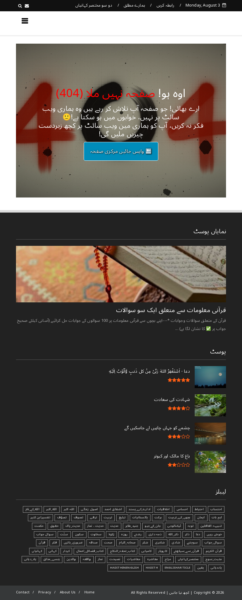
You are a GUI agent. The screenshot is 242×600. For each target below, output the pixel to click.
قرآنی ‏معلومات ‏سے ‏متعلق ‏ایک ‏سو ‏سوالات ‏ (170, 310)
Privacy (44, 592)
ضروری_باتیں (73, 542)
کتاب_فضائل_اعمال (89, 551)
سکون (79, 534)
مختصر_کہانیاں (188, 559)
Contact (22, 592)
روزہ (124, 534)
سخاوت (96, 534)
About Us (68, 592)
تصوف (79, 517)
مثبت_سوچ (213, 559)
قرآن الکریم (214, 551)
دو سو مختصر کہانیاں (94, 5)
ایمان (201, 517)
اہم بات (217, 517)
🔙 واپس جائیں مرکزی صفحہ (121, 151)
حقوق (54, 526)
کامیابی (146, 551)
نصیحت (114, 559)
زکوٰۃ (111, 534)
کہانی (52, 551)
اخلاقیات (163, 509)
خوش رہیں (214, 534)
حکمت (39, 526)
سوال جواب (45, 534)
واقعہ (87, 559)
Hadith (152, 568)
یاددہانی (216, 568)
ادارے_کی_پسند (139, 509)
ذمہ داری (155, 534)
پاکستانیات (140, 517)
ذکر (187, 534)
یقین (200, 568)
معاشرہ (152, 559)
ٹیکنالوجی (174, 526)
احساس (182, 509)
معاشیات (133, 559)
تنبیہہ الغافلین (211, 526)
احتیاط (199, 509)
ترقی (93, 517)
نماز (100, 559)
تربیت (108, 517)
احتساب (216, 509)
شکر (145, 542)
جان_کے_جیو (153, 526)
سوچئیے (192, 542)
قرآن (42, 542)
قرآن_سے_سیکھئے (186, 551)
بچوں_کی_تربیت (179, 517)
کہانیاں (37, 551)
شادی (175, 542)
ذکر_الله (173, 534)
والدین (71, 559)
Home (89, 592)
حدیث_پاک (73, 526)
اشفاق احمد (113, 509)
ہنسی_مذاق (51, 559)
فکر (54, 542)
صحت (108, 542)
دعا (198, 534)
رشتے (138, 534)
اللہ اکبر (69, 509)
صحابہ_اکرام (127, 542)
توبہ (191, 526)
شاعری (160, 542)
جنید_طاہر (132, 526)
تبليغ (122, 517)
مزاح (168, 559)
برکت (158, 517)
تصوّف (62, 517)
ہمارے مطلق (134, 5)
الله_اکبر (51, 509)
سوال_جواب (213, 542)
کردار (66, 551)
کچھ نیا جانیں (201, 23)
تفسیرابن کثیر (40, 517)
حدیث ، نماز (95, 526)
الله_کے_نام (32, 509)
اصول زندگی (89, 509)
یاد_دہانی (30, 559)
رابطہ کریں (165, 5)
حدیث (114, 526)
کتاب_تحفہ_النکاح (122, 551)
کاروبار (162, 551)
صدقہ (93, 542)
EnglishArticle (178, 568)
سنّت (64, 534)
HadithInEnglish (124, 568)
